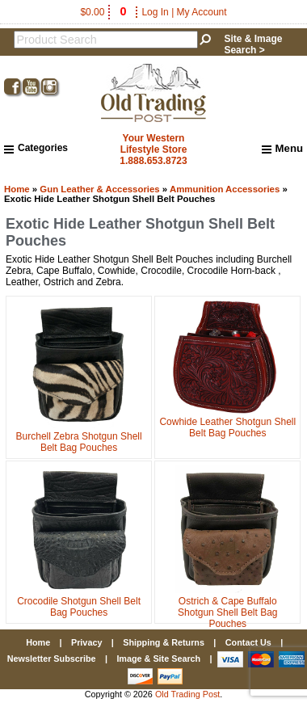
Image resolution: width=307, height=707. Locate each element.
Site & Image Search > (253, 44)
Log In (154, 12)
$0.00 (104, 12)
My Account (202, 12)
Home (17, 189)
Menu (282, 148)
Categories (36, 148)
